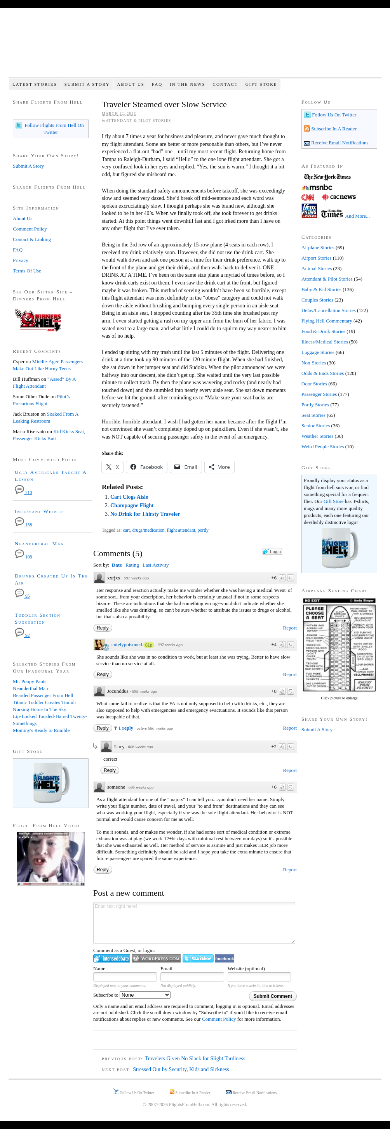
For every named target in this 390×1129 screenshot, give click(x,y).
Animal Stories (316, 268)
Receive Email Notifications (339, 143)
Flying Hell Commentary (326, 321)
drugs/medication (148, 530)
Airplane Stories (317, 247)
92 (22, 635)
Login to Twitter (198, 958)
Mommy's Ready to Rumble (41, 730)
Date (117, 565)
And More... (357, 216)
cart (126, 530)
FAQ (157, 84)
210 (23, 492)
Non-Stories (313, 363)
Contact (225, 84)
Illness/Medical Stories (324, 342)
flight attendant (181, 530)
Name (99, 968)
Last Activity (156, 565)
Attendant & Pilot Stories (138, 120)
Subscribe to (132, 995)
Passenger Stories (319, 394)
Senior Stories (315, 425)
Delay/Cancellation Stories (328, 310)
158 (23, 524)
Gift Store (261, 84)
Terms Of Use (27, 271)
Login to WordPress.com (156, 958)
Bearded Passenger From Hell (43, 695)
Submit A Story (87, 84)
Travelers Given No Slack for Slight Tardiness (195, 1058)
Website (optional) (246, 968)
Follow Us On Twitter (333, 115)
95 (22, 596)
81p (148, 645)
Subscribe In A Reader (333, 129)
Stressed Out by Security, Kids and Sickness (181, 1069)
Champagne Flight (132, 505)
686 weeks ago (140, 746)
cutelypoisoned (126, 644)
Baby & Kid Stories (321, 289)
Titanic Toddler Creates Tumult (44, 702)
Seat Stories (313, 415)
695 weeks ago (144, 691)
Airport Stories (316, 258)
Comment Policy (219, 1019)
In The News (187, 84)
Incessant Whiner (39, 511)
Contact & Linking (32, 239)
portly (203, 530)
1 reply (126, 728)
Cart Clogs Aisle (129, 497)
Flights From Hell (195, 46)
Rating (132, 565)
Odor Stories (314, 384)
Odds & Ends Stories (322, 373)
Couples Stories (317, 300)
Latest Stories (34, 84)
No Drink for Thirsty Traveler (145, 514)
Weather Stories (317, 436)
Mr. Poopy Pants (29, 681)
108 (23, 557)
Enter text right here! (194, 923)
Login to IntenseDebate (111, 958)
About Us (131, 84)
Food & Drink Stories (323, 331)
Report (290, 628)
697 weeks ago (136, 578)
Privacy (20, 260)
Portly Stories (315, 405)
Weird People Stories (322, 446)
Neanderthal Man (39, 543)
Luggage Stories (317, 352)
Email (166, 968)
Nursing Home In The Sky (39, 709)
